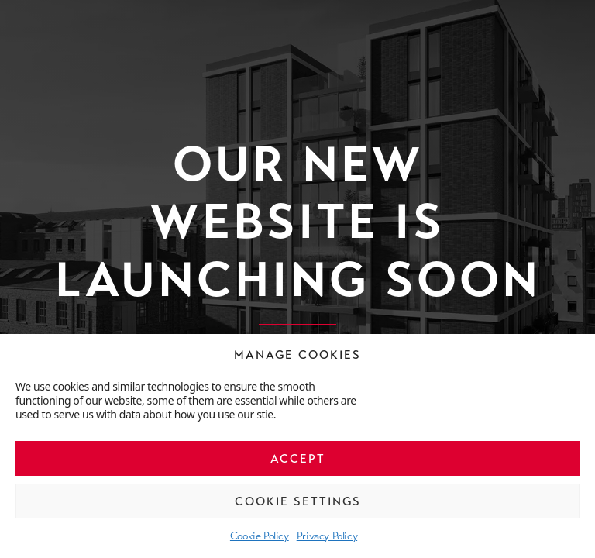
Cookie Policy (259, 535)
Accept (297, 459)
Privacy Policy (327, 535)
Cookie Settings (298, 501)
